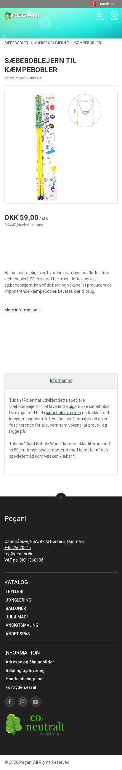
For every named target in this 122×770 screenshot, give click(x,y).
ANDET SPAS (18, 633)
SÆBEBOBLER (16, 43)
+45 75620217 (17, 547)
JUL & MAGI (17, 617)
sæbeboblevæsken (63, 412)
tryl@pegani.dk (18, 554)
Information (61, 380)
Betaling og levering (25, 670)
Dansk (103, 4)
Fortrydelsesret (21, 687)
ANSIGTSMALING (22, 625)
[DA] (22, 15)
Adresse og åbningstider (30, 662)
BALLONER (16, 608)
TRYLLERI (14, 591)
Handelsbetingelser (25, 678)
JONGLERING (18, 600)
